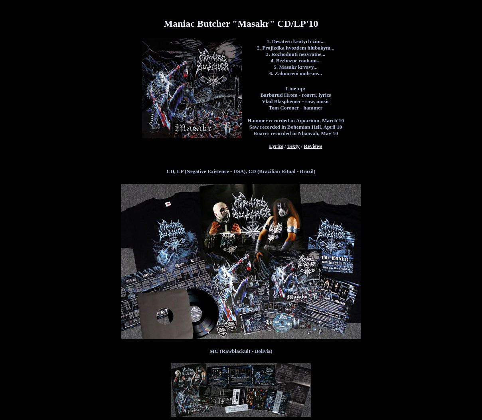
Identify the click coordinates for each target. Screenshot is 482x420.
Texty (293, 146)
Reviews (313, 146)
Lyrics (276, 146)
